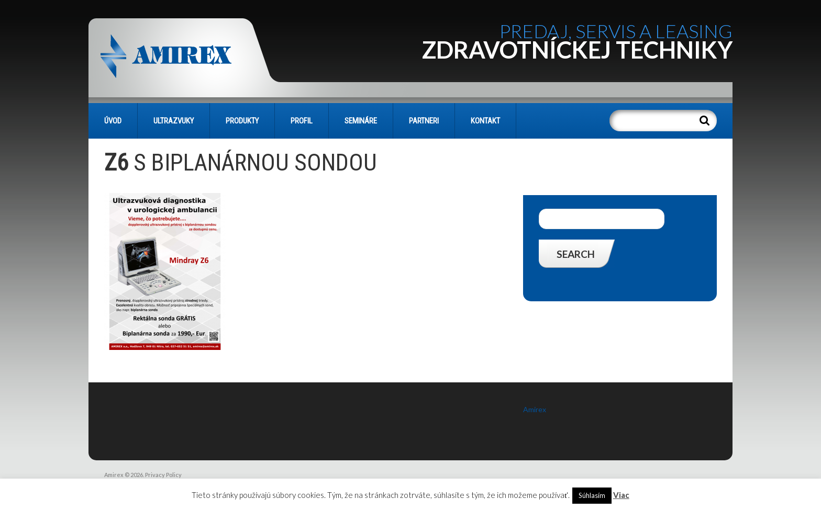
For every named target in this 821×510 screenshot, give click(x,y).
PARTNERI (424, 121)
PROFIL (302, 121)
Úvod (112, 121)
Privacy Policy (163, 474)
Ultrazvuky (173, 121)
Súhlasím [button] (592, 495)
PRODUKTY (242, 121)
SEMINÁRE (361, 121)
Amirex (534, 409)
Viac (621, 495)
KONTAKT (485, 121)
